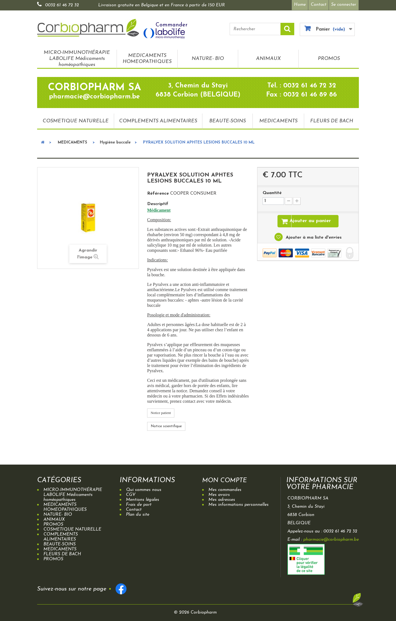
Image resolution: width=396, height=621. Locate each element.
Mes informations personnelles (238, 504)
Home (298, 4)
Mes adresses (221, 499)
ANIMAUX (268, 57)
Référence (158, 193)
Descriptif (157, 203)
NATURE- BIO (208, 57)
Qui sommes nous (143, 489)
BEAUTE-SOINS (227, 120)
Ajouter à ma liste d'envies (313, 237)
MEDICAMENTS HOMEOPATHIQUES (147, 58)
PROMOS (329, 57)
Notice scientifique (166, 425)
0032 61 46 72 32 (62, 5)
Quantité (272, 192)
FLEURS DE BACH (331, 120)
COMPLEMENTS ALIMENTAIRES (158, 120)
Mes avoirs (219, 494)
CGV (131, 494)
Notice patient (161, 412)
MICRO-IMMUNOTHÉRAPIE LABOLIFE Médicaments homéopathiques (77, 58)
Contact (318, 4)
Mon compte (227, 479)
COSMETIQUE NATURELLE (76, 120)
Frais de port (139, 504)
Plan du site (137, 514)
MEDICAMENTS (278, 120)
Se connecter (343, 4)
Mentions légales (142, 499)
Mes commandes (224, 489)
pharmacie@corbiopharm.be (331, 539)
